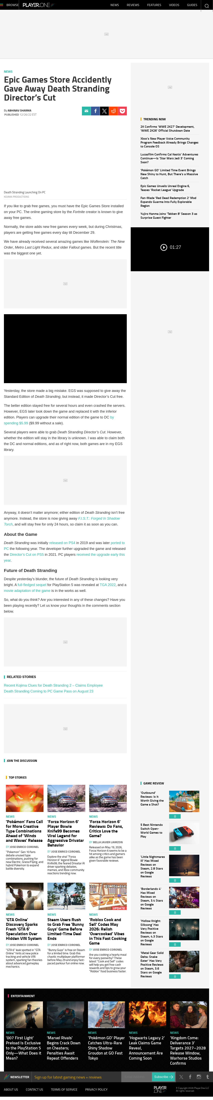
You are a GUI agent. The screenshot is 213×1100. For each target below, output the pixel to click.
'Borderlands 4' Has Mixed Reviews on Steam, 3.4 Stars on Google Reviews (152, 903)
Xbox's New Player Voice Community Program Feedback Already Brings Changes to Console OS (169, 144)
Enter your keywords (206, 6)
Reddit (113, 113)
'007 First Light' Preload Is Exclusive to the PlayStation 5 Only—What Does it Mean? (23, 1050)
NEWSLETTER (19, 1079)
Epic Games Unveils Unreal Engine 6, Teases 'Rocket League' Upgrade (165, 190)
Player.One (51, 6)
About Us (11, 1092)
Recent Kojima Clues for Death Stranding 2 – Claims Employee (53, 687)
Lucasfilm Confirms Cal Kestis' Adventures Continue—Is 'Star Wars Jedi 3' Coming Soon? (169, 160)
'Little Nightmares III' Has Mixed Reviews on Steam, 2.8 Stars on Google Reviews (152, 871)
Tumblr (207, 1078)
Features (154, 6)
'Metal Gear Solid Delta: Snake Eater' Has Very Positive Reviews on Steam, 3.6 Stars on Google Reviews (152, 967)
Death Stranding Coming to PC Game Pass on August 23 (48, 693)
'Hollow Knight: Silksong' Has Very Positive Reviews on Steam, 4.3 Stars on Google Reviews (152, 935)
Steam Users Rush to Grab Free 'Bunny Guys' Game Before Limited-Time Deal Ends (65, 930)
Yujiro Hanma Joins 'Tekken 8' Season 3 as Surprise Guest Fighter (168, 217)
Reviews (133, 6)
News (115, 6)
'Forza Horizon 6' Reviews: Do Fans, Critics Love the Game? (106, 830)
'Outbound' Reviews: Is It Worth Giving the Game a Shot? (152, 807)
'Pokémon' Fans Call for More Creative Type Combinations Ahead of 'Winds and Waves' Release (24, 832)
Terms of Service (64, 1092)
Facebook (95, 113)
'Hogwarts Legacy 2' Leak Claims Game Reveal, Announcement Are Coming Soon (147, 1050)
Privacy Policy (96, 1092)
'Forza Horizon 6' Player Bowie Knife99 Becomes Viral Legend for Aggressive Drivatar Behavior (65, 835)
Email (86, 113)
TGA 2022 (108, 587)
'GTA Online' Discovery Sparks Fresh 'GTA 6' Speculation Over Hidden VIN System (24, 930)
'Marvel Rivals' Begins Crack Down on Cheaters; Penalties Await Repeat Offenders (63, 1050)
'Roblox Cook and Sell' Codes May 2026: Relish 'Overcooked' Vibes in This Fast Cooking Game (108, 933)
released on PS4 (62, 545)
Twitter (104, 113)
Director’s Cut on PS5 (27, 556)
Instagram (198, 1078)
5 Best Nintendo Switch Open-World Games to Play (152, 839)
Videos (174, 6)
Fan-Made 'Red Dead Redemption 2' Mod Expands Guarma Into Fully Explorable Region (168, 203)
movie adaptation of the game (27, 593)
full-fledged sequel (32, 587)
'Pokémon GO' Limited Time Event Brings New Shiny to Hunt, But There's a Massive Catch (169, 176)
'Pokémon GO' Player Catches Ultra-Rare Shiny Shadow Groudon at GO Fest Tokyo (106, 1050)
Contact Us (34, 1092)
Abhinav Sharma (19, 112)
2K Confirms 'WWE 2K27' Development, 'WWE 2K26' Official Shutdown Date (167, 130)
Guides (192, 6)
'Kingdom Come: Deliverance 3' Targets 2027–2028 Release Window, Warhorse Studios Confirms (188, 1052)
